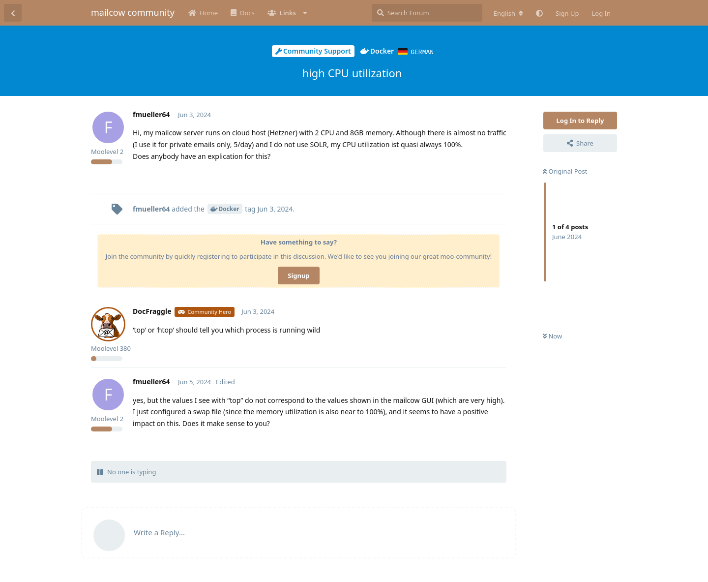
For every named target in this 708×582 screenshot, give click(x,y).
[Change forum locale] (508, 13)
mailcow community (133, 12)
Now (552, 335)
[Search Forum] (427, 13)
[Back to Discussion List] (13, 13)
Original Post (565, 170)
